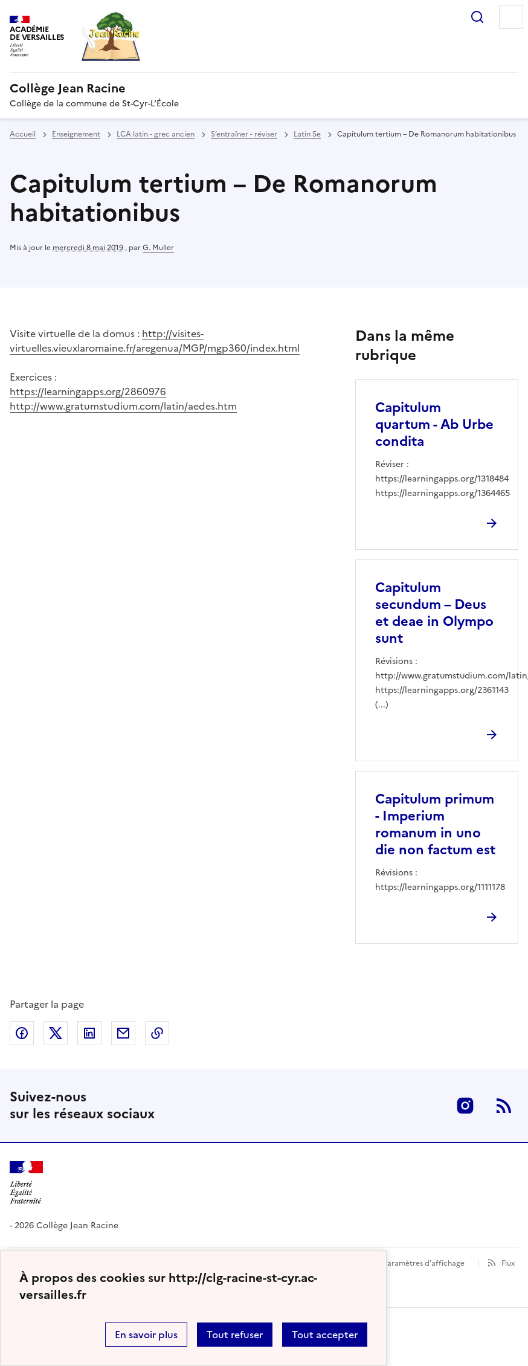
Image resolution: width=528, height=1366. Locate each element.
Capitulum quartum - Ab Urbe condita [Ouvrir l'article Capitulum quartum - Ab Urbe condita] (434, 424)
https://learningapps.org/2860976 (88, 391)
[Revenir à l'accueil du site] (26, 1182)
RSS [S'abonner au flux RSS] (503, 1105)
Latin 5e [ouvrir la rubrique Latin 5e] (307, 134)
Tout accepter (325, 1334)
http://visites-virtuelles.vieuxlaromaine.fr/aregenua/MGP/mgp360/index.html (155, 340)
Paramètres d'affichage (424, 1263)
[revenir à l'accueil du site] (264, 88)
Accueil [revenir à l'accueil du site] (23, 134)
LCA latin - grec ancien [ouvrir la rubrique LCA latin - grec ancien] (156, 134)
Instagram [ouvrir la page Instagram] (465, 1105)
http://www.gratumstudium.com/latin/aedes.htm (123, 406)
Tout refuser (235, 1334)
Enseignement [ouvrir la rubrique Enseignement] (76, 134)
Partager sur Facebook (22, 1033)
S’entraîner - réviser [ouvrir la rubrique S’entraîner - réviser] (244, 134)
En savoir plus (146, 1334)
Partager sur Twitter (55, 1033)
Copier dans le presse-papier (157, 1033)
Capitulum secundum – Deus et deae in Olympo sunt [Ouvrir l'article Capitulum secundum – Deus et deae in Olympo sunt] (434, 613)
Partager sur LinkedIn (89, 1033)
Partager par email (123, 1033)
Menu (511, 17)
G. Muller (158, 247)
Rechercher (477, 17)
